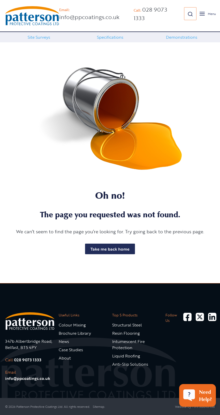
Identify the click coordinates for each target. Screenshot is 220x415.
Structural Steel (127, 325)
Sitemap (98, 406)
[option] (38, 37)
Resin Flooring (126, 333)
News (64, 341)
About (65, 358)
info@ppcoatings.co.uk (89, 17)
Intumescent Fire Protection (128, 344)
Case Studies (71, 350)
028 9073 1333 (27, 360)
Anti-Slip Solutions (130, 364)
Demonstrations (181, 37)
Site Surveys (39, 37)
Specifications (110, 37)
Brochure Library (75, 333)
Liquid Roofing (126, 356)
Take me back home (110, 249)
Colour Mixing (72, 325)
